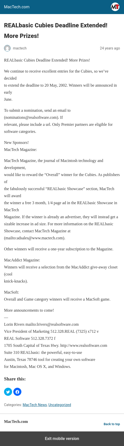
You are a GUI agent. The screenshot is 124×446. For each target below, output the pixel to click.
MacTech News (35, 405)
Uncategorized (59, 405)
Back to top (112, 424)
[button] (8, 392)
